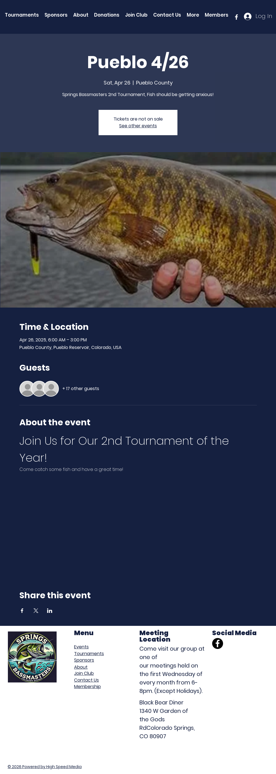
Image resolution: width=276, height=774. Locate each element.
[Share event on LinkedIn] (49, 610)
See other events (138, 126)
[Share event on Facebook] (22, 610)
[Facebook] (217, 643)
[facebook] (236, 17)
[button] (193, 15)
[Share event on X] (36, 610)
